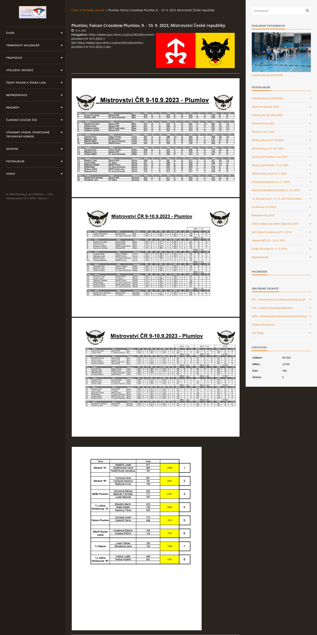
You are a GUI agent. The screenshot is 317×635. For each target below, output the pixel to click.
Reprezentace (16, 95)
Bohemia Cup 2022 (263, 123)
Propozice (14, 58)
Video (10, 174)
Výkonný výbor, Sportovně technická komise (28, 134)
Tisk (49, 194)
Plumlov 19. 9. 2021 (263, 132)
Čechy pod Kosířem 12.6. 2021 (270, 157)
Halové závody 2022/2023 (267, 115)
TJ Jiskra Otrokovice (263, 324)
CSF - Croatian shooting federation (272, 308)
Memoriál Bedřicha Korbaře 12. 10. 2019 (275, 190)
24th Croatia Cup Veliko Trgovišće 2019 (275, 223)
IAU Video (258, 333)
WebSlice (39, 194)
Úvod (10, 33)
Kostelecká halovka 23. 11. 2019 (270, 182)
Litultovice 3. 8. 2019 (264, 207)
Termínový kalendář (22, 45)
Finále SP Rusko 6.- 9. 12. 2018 (269, 249)
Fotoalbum (15, 161)
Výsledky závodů (19, 70)
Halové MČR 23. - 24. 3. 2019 (268, 240)
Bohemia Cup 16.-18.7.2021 (268, 148)
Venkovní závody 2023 (265, 106)
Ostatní (12, 149)
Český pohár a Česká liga (26, 82)
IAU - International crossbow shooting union (278, 299)
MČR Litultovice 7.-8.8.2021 (268, 140)
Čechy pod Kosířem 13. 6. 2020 (270, 165)
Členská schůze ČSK (21, 120)
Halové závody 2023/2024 (267, 75)
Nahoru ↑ (43, 198)
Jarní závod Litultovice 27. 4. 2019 (271, 232)
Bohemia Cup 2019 (263, 215)
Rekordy (13, 107)
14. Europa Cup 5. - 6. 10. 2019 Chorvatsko (277, 198)
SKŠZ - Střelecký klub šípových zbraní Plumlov (279, 316)
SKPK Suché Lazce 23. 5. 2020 (269, 173)
